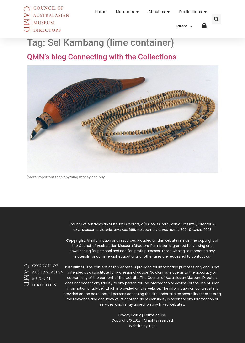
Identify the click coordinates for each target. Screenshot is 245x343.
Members (127, 12)
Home (100, 12)
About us (159, 12)
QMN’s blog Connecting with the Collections (101, 56)
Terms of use (155, 315)
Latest (184, 26)
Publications (193, 12)
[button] (216, 19)
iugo (152, 325)
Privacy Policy (129, 315)
